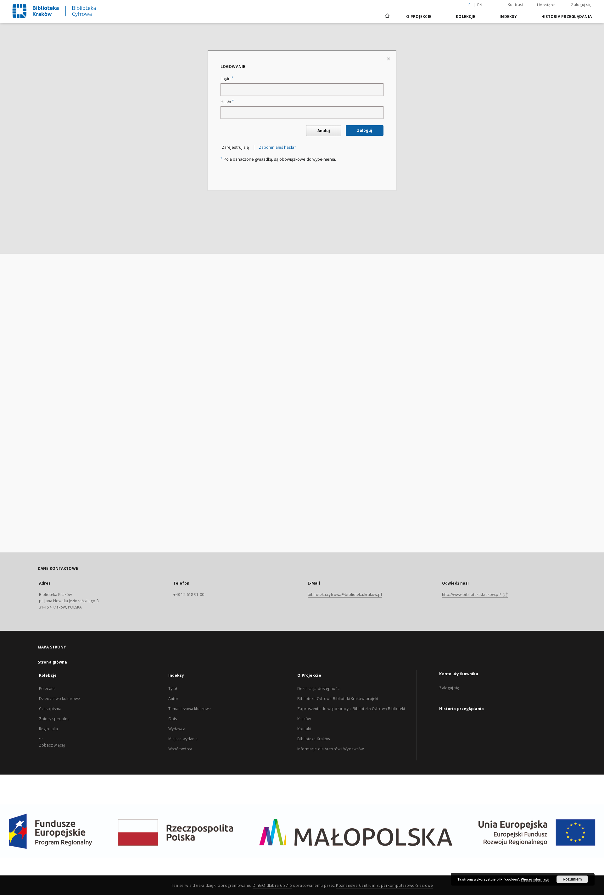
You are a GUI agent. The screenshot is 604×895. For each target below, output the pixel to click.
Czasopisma (50, 708)
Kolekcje (465, 16)
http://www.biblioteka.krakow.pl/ (475, 594)
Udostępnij (547, 5)
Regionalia (48, 728)
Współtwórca (180, 749)
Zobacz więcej (52, 745)
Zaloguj (364, 130)
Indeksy (508, 16)
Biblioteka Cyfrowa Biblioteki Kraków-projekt (337, 698)
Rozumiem (572, 879)
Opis (172, 718)
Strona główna (52, 662)
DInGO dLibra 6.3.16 (272, 885)
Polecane (47, 688)
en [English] (479, 5)
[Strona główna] (387, 16)
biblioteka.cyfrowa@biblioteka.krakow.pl (345, 594)
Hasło (227, 101)
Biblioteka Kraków (313, 739)
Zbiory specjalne (54, 718)
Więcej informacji (535, 879)
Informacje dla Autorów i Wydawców (330, 749)
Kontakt (304, 728)
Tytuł (172, 688)
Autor (173, 698)
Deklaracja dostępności (318, 688)
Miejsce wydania (183, 739)
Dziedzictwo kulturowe (59, 698)
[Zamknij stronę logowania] (389, 58)
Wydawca (177, 728)
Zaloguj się (581, 4)
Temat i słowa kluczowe (189, 708)
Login (227, 78)
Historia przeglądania (566, 16)
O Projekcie (418, 16)
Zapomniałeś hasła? (277, 147)
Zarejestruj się (235, 147)
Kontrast (515, 4)
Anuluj (323, 130)
